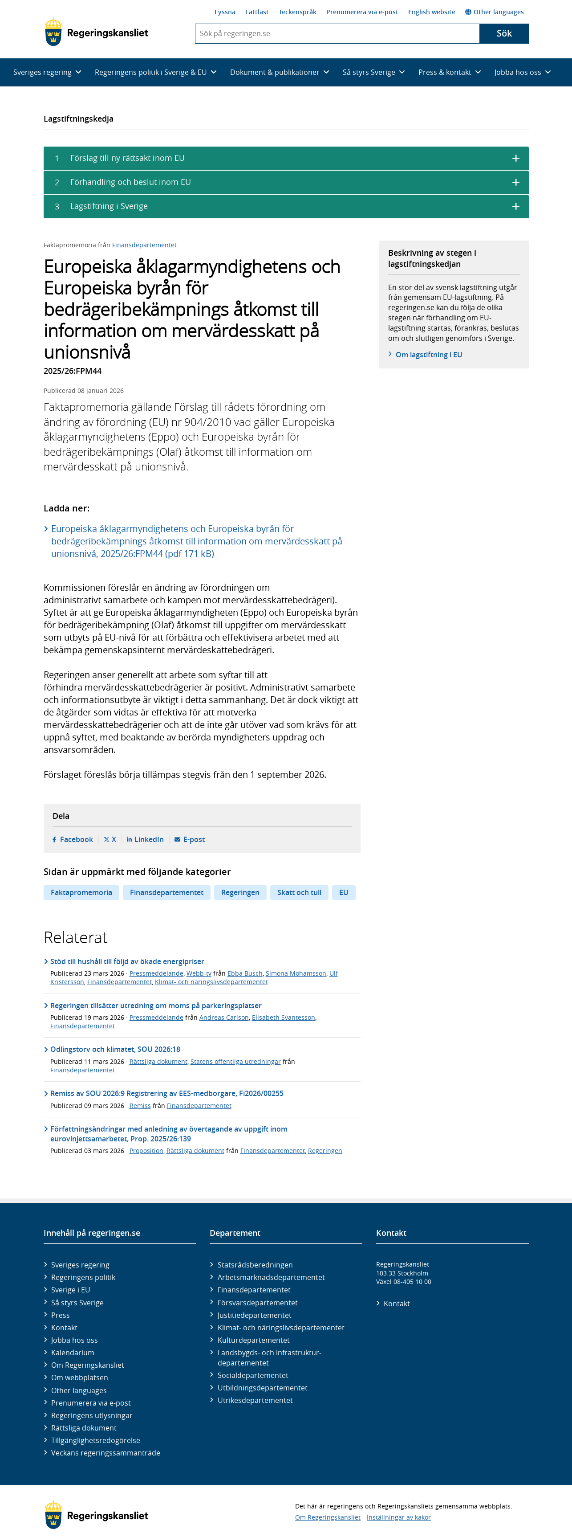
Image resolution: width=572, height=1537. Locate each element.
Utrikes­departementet (255, 1400)
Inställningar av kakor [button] (399, 1517)
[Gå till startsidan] (96, 32)
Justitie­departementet (255, 1315)
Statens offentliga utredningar (236, 1061)
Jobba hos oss (74, 1340)
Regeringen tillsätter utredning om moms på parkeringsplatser (156, 1005)
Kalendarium (72, 1352)
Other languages (494, 12)
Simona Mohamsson (296, 973)
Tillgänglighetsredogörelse (95, 1440)
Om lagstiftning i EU (429, 355)
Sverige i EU (70, 1290)
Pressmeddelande (156, 973)
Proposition (146, 1150)
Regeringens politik (83, 1277)
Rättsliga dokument (158, 1061)
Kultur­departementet (254, 1340)
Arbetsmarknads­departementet (271, 1277)
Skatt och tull (299, 892)
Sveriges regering (80, 1265)
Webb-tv (199, 973)
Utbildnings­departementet (263, 1388)
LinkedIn (149, 839)
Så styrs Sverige (77, 1303)
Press (60, 1315)
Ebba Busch (245, 973)
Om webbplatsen (79, 1377)
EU (344, 892)
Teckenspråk (297, 12)
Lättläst (257, 12)
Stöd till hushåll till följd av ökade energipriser (127, 961)
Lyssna (225, 12)
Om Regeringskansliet (87, 1365)
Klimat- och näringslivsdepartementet (211, 981)
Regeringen (240, 892)
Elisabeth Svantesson (283, 1017)
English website (431, 12)
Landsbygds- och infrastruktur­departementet (269, 1357)
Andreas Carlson (224, 1017)
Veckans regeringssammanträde (105, 1453)
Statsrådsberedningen (255, 1265)
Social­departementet (253, 1375)
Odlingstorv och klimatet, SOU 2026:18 (115, 1049)
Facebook (76, 839)
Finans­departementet (254, 1290)
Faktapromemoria (81, 892)
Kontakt (64, 1328)
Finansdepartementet (144, 245)
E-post (194, 839)
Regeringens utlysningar (92, 1415)
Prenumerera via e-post (362, 12)
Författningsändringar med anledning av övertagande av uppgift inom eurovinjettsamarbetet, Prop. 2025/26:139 (169, 1134)
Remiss (140, 1105)
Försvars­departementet (258, 1303)
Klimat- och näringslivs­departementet (281, 1328)
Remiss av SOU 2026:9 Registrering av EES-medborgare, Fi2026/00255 (167, 1093)
